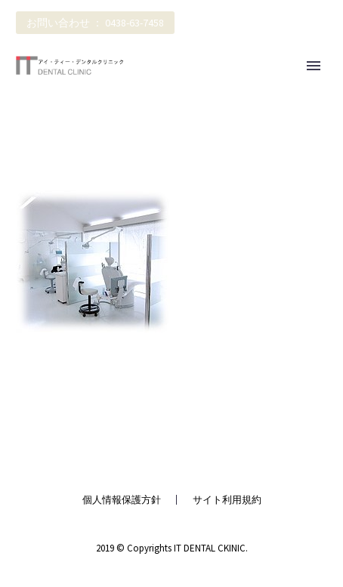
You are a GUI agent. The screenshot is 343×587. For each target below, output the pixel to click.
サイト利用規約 (227, 500)
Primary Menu (313, 65)
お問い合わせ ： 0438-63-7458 (95, 22)
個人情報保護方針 (121, 500)
